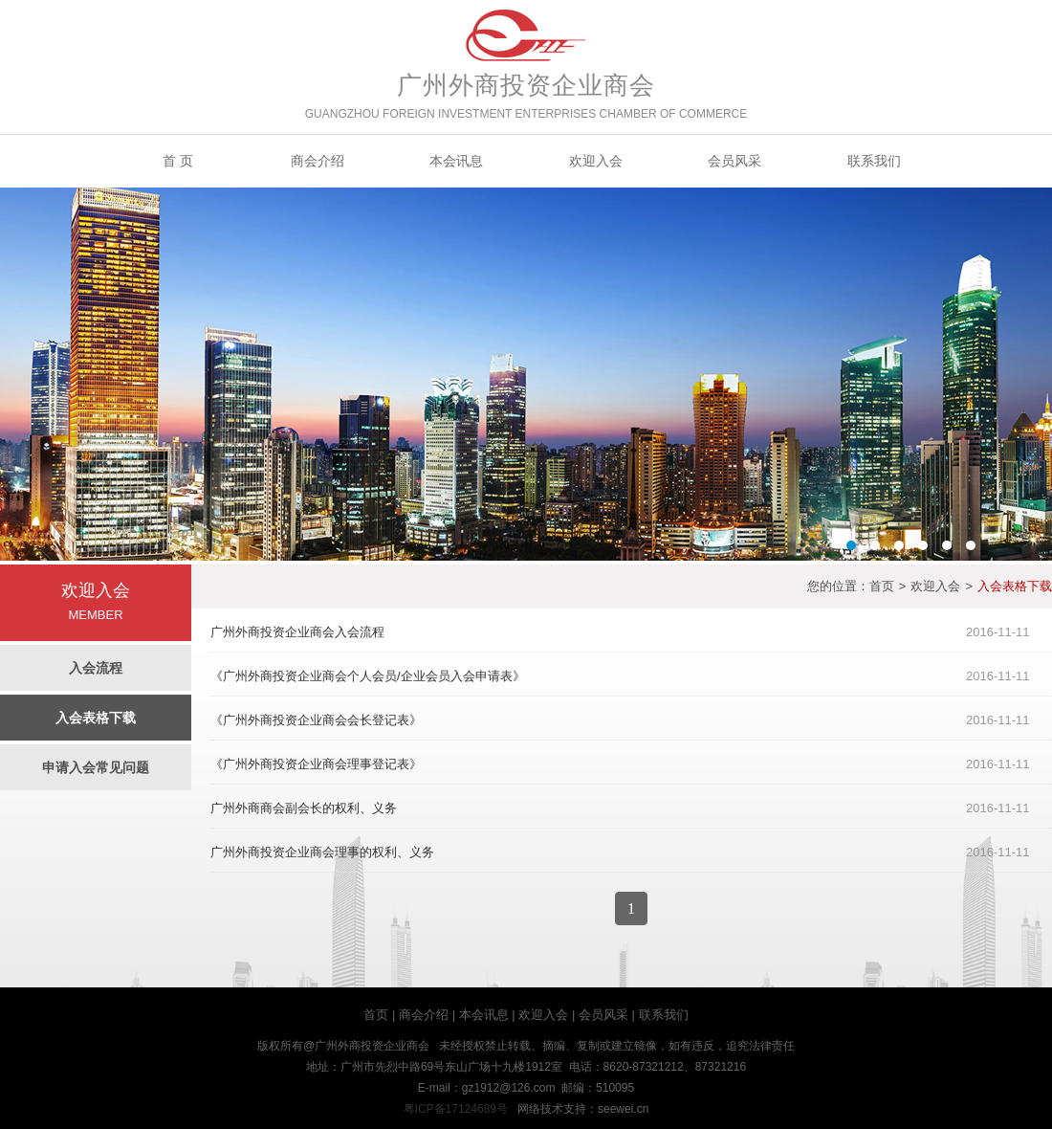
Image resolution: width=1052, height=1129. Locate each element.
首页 (881, 586)
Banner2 (526, 374)
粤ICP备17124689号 (456, 1109)
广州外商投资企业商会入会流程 (297, 632)
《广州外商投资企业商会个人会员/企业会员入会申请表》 (367, 676)
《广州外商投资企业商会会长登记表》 (316, 720)
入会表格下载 (95, 717)
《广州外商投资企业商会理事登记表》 (316, 764)
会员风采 (734, 160)
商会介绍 (317, 160)
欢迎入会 (596, 160)
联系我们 (874, 160)
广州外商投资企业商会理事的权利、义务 (322, 852)
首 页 (178, 160)
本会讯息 (456, 160)
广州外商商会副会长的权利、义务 (303, 808)
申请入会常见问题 (95, 767)
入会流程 (95, 667)
